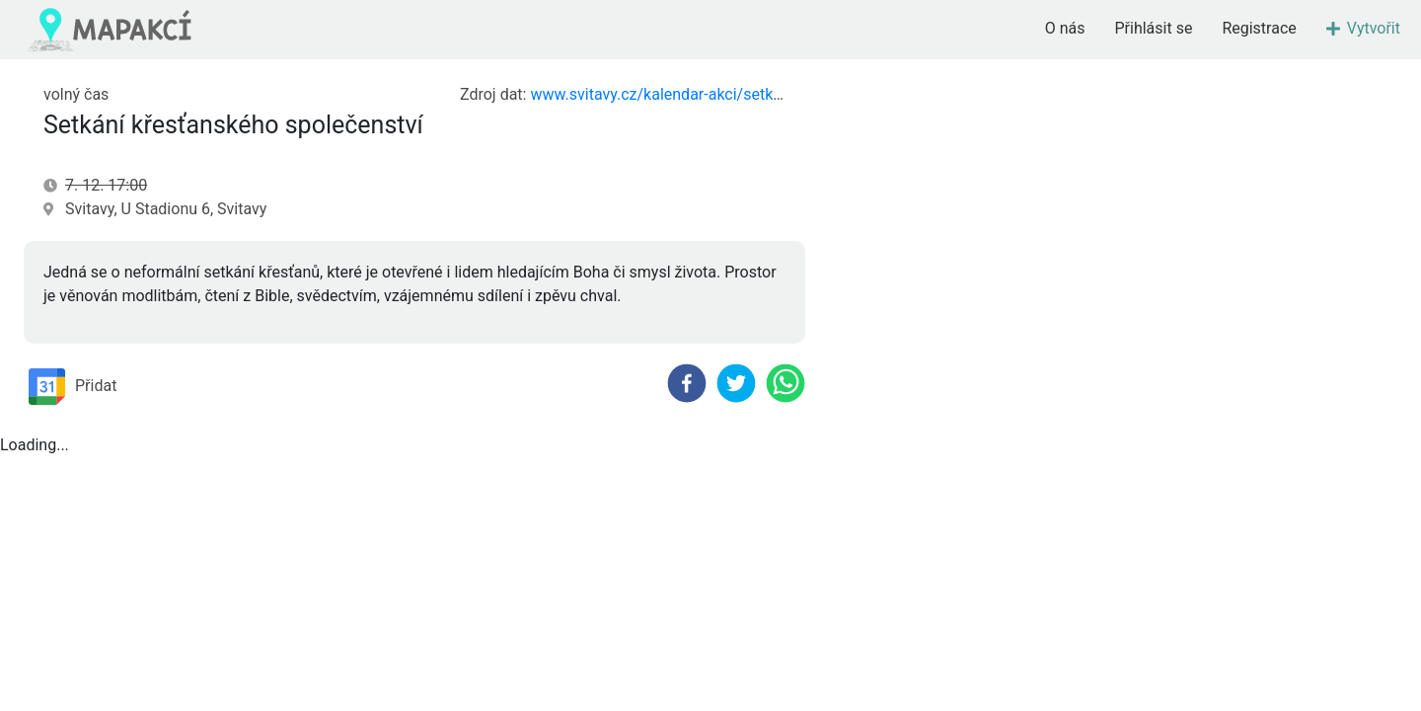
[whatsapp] (785, 383)
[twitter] (736, 383)
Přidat (72, 386)
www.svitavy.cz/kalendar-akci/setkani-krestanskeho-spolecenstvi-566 (773, 94)
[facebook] (687, 383)
